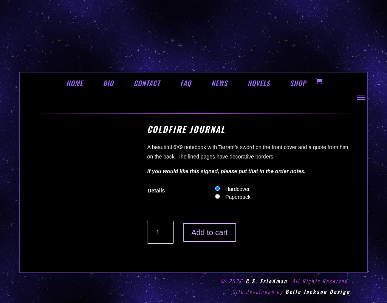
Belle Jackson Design (317, 291)
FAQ (185, 83)
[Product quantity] (160, 232)
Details (156, 191)
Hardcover (237, 189)
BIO (108, 83)
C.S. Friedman (267, 281)
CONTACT (146, 83)
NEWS (219, 83)
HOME (74, 83)
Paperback (238, 197)
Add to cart (209, 232)
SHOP (298, 83)
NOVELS (259, 83)
